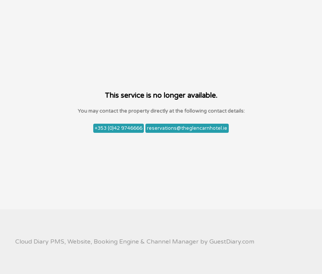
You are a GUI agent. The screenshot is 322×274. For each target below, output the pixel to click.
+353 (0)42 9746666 (118, 128)
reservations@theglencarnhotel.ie (187, 128)
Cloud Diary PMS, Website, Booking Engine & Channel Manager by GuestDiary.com (134, 241)
